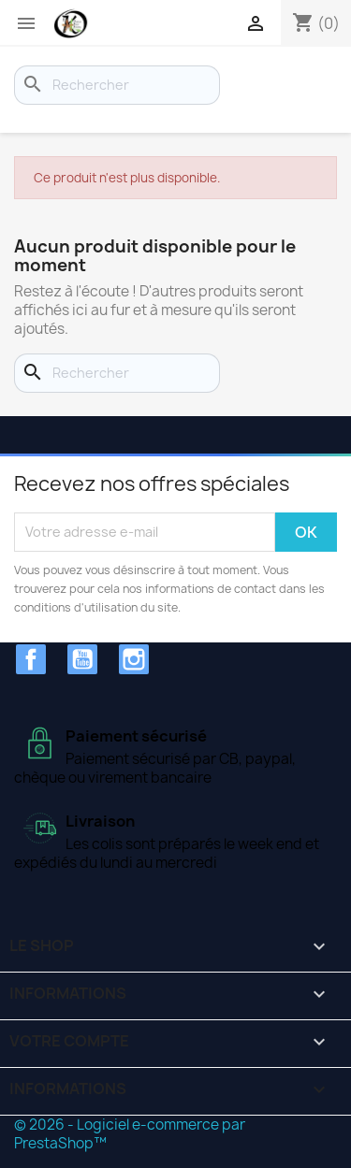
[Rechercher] (117, 85)
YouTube (82, 659)
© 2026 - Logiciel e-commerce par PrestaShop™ (129, 1134)
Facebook (31, 659)
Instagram (134, 659)
